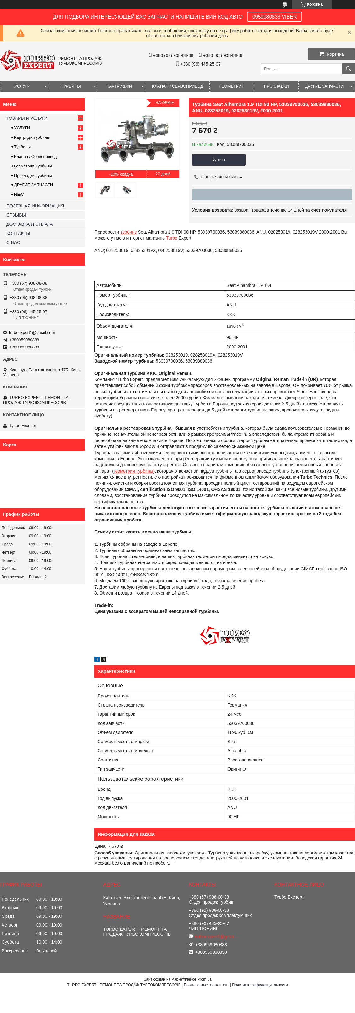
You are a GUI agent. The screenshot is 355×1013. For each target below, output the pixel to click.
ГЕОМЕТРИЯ (232, 86)
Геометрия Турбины (33, 166)
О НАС (13, 242)
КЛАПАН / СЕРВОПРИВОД (177, 86)
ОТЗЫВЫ (16, 215)
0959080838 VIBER (274, 17)
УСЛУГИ (22, 86)
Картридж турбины (32, 137)
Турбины (22, 146)
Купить (218, 159)
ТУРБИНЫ (71, 86)
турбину (128, 232)
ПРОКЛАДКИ (276, 86)
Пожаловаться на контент (206, 985)
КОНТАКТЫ (18, 233)
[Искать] (348, 68)
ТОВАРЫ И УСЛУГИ (27, 118)
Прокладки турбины (33, 175)
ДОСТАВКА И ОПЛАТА (29, 224)
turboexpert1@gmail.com (32, 332)
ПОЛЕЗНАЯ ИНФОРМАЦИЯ (35, 205)
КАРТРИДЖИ (119, 86)
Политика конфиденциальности (260, 985)
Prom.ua (204, 979)
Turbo (171, 238)
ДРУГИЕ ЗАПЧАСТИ (324, 86)
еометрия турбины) (135, 471)
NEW (19, 194)
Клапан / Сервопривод (35, 156)
